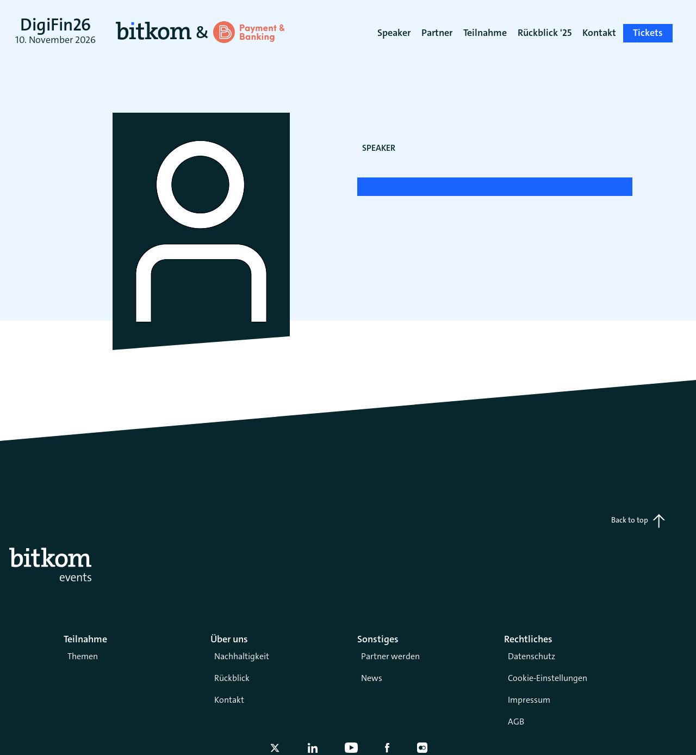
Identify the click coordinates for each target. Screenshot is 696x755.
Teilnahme (485, 32)
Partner (436, 32)
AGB (516, 721)
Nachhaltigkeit (241, 656)
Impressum (529, 699)
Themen (82, 656)
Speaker (394, 32)
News (371, 678)
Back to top (638, 521)
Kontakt (229, 699)
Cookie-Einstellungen (547, 678)
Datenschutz (531, 656)
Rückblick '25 (544, 32)
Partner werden (390, 656)
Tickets (648, 32)
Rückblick (232, 678)
